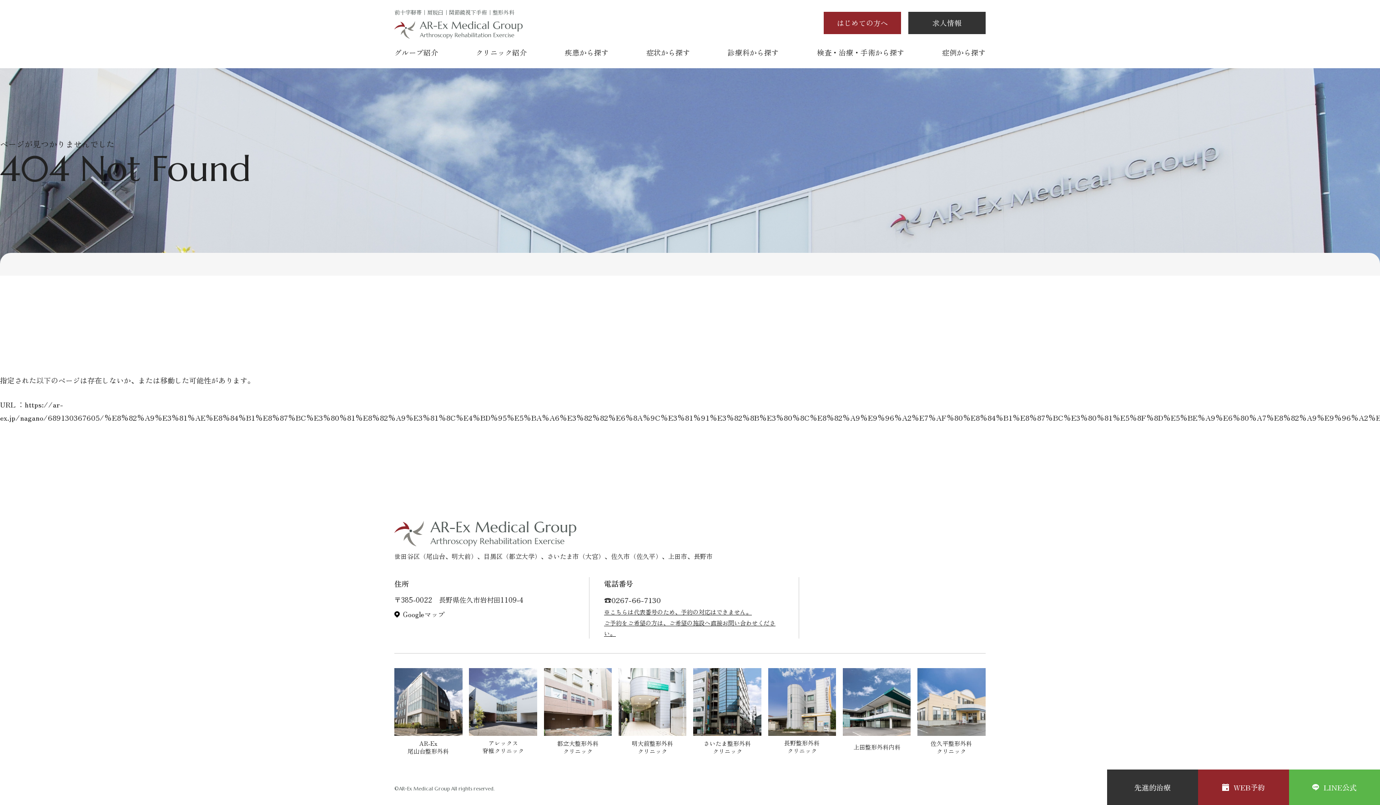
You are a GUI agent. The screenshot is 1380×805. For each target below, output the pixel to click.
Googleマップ (424, 614)
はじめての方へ (862, 22)
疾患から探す (587, 52)
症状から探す (668, 52)
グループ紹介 (416, 52)
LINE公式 (1334, 787)
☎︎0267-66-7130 (632, 599)
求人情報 (947, 22)
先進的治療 (1152, 787)
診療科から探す (753, 52)
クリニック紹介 (501, 52)
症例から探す (964, 52)
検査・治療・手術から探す (860, 52)
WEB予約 (1243, 787)
